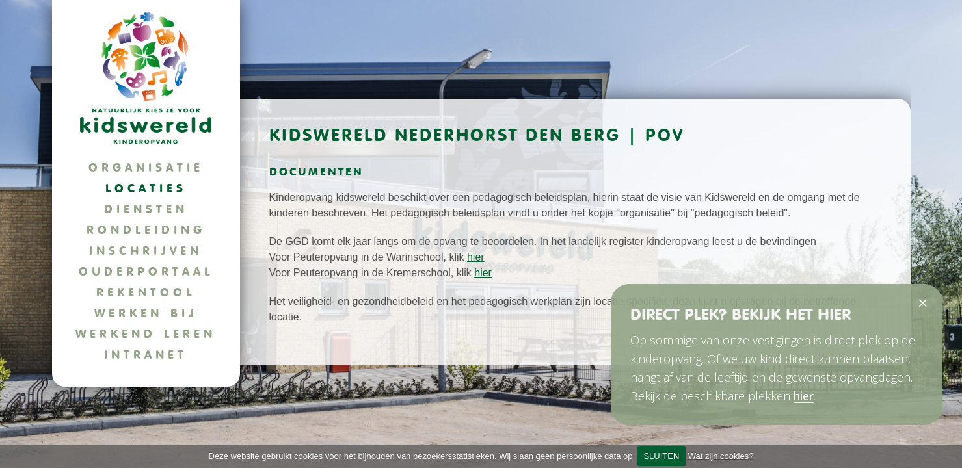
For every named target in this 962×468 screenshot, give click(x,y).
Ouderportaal (146, 271)
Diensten (146, 209)
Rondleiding (146, 229)
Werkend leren (145, 333)
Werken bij (146, 313)
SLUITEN (661, 456)
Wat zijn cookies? (721, 456)
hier (476, 257)
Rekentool (145, 292)
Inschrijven (145, 250)
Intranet (145, 354)
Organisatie (146, 167)
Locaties (146, 188)
